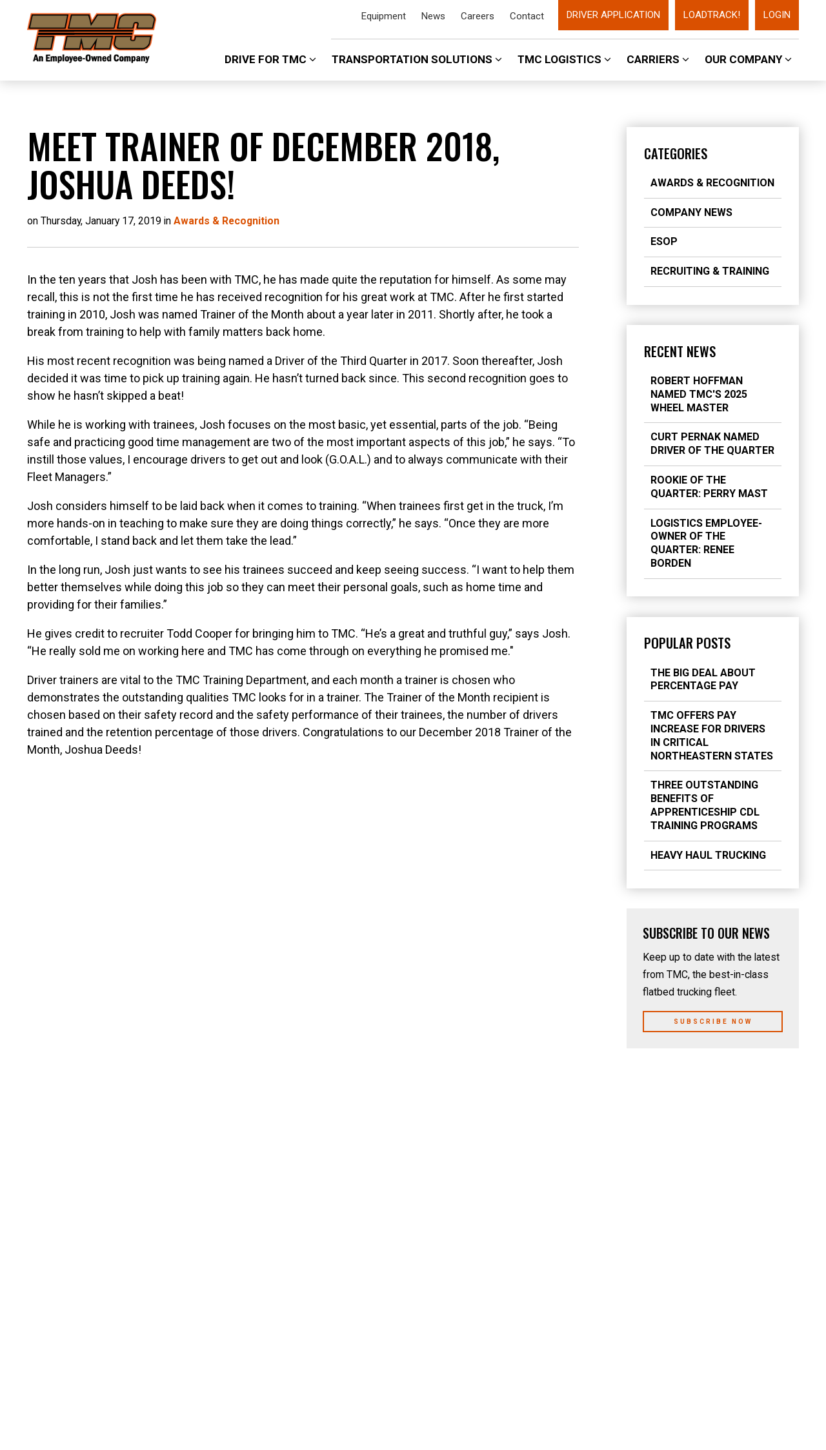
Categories (675, 153)
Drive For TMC (270, 59)
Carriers (658, 59)
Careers (477, 16)
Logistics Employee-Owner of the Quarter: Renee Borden (706, 543)
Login (777, 15)
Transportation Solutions (417, 59)
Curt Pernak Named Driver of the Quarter (712, 443)
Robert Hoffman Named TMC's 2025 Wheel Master (698, 394)
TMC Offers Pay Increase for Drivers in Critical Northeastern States (711, 735)
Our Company (748, 59)
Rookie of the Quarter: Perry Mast (709, 487)
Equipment (383, 16)
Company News (691, 212)
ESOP (664, 241)
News (433, 16)
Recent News (680, 351)
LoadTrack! (711, 15)
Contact (527, 16)
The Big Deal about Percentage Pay (703, 679)
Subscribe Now (713, 1021)
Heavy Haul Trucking (708, 855)
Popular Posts (687, 642)
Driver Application (613, 15)
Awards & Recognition (712, 183)
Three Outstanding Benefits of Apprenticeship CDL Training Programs (705, 805)
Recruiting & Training (709, 271)
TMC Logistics (564, 59)
